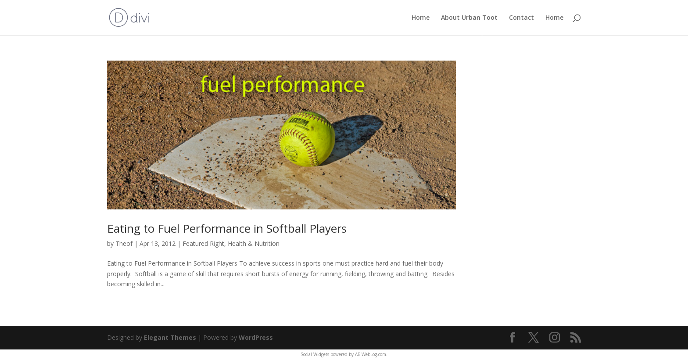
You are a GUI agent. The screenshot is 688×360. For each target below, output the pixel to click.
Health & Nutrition (254, 243)
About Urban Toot (469, 18)
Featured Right (203, 243)
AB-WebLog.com (370, 354)
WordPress (256, 337)
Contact (521, 18)
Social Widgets (315, 354)
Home (421, 18)
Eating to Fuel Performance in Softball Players (227, 228)
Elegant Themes (170, 337)
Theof (124, 243)
